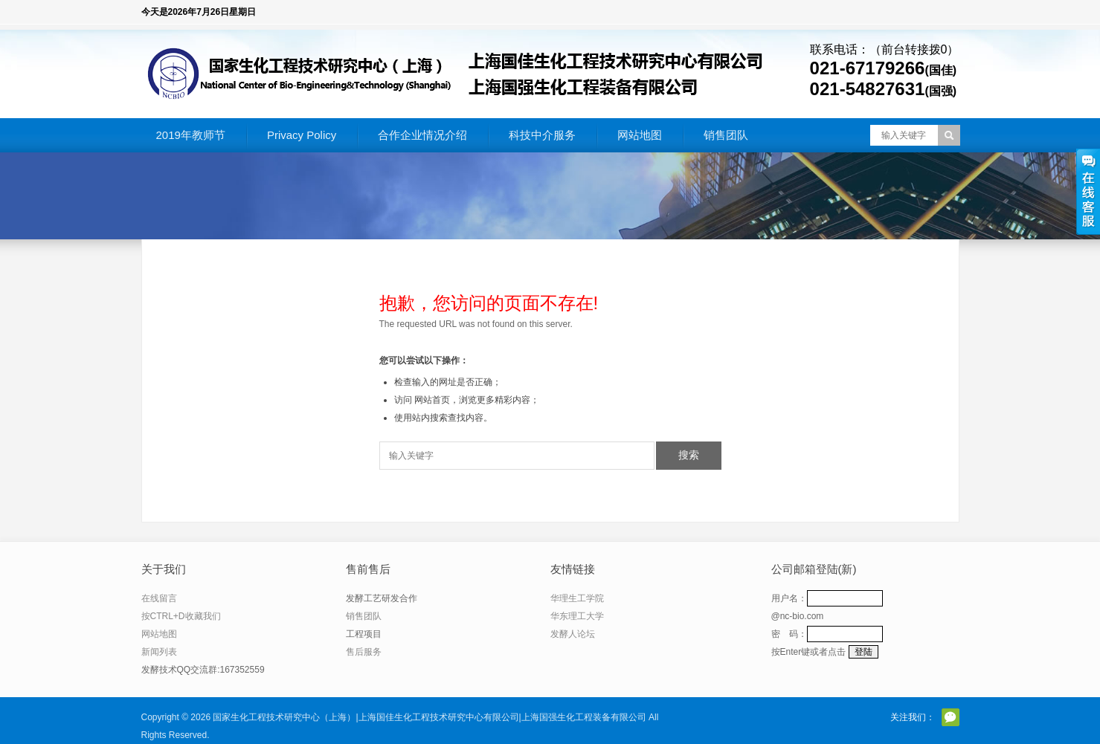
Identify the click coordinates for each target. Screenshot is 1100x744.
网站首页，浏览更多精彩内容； (476, 400)
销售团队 (726, 135)
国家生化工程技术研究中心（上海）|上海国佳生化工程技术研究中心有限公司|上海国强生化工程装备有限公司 (429, 717)
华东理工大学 (577, 616)
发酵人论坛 (572, 634)
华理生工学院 (577, 598)
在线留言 (159, 598)
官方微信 (950, 717)
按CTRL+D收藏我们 (181, 616)
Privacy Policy (301, 135)
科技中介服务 (542, 135)
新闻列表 (159, 652)
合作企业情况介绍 (422, 135)
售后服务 (364, 652)
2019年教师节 (190, 135)
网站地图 (639, 135)
